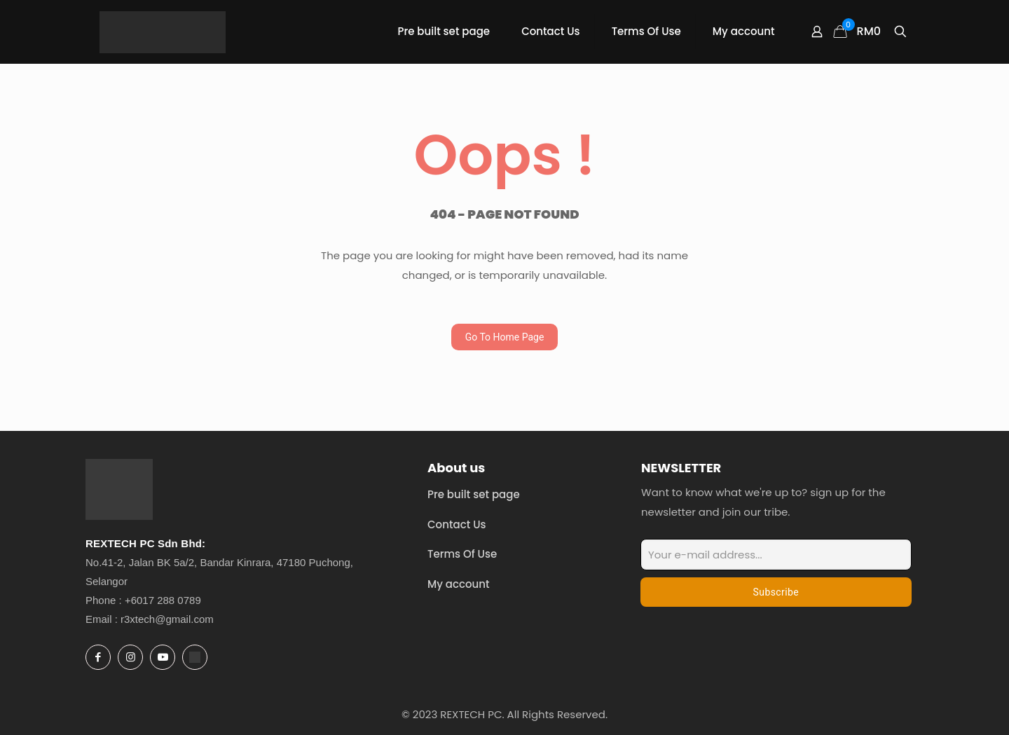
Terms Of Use (462, 554)
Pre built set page (473, 494)
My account (458, 584)
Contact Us (456, 524)
